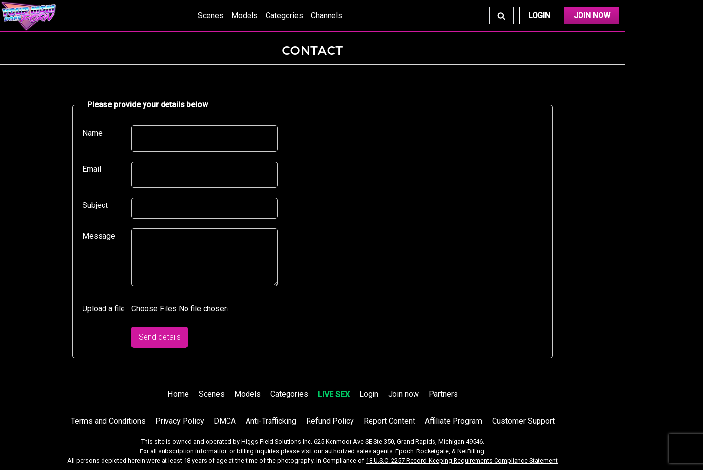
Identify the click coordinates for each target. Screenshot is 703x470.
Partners (443, 394)
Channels (326, 15)
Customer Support (523, 421)
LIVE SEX (334, 394)
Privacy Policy (179, 421)
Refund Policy (330, 421)
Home (178, 394)
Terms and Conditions (108, 421)
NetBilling (470, 451)
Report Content (389, 421)
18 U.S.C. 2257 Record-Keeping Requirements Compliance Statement (462, 460)
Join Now (592, 15)
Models (244, 15)
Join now (403, 394)
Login (539, 15)
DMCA (225, 421)
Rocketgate (432, 451)
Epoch (404, 451)
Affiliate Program (453, 421)
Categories (284, 15)
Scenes (211, 15)
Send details (160, 337)
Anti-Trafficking (271, 421)
